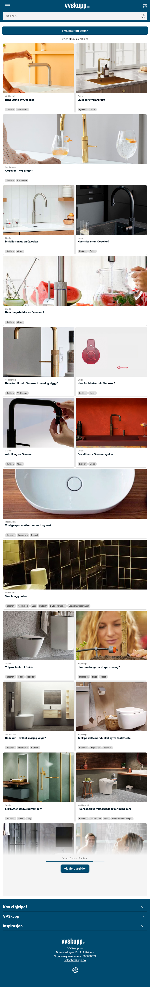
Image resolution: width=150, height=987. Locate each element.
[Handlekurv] (144, 5)
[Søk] (143, 16)
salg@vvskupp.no (75, 960)
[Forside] (77, 5)
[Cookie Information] (75, 970)
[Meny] (7, 5)
